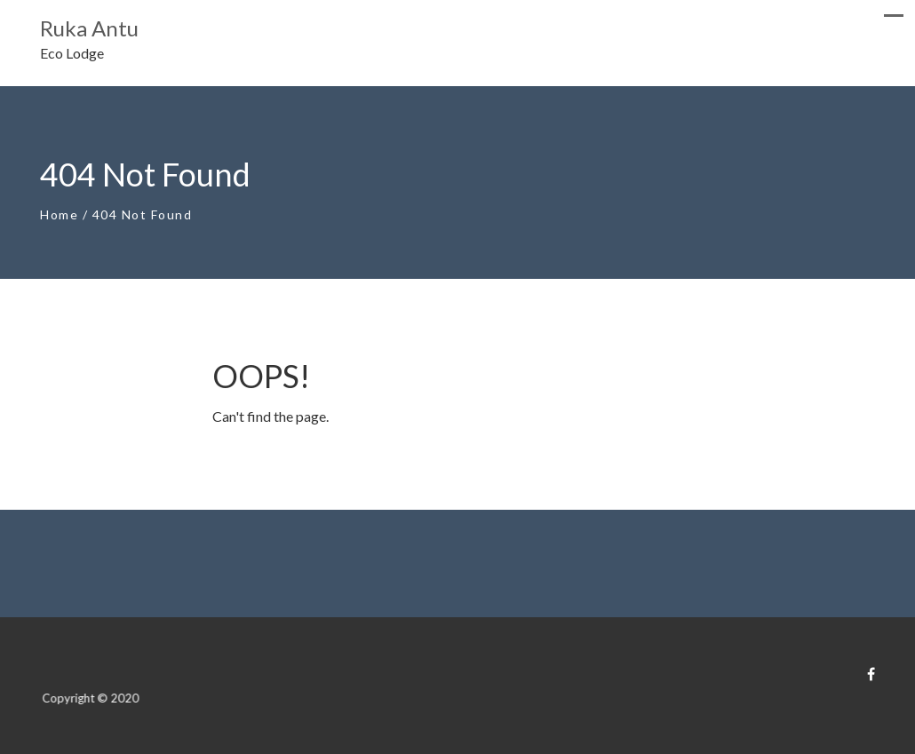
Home (59, 214)
